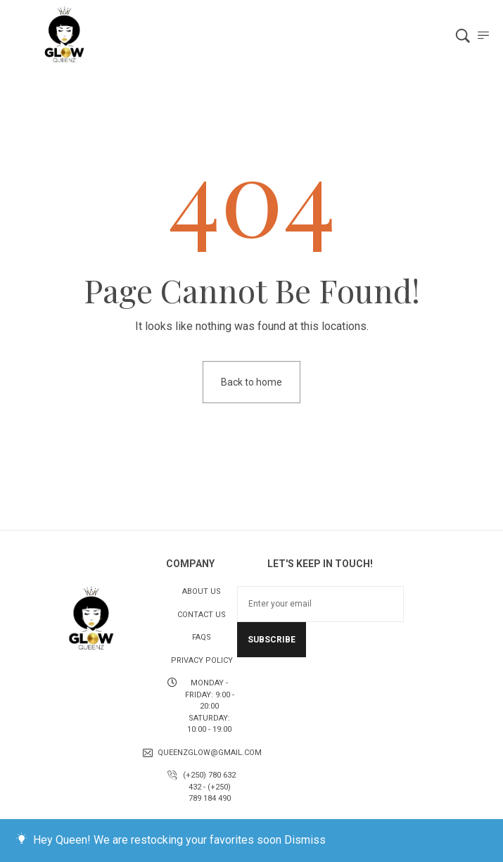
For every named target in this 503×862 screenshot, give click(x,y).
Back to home (251, 382)
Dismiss (305, 840)
